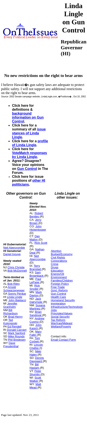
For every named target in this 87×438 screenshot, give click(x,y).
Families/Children (62, 280)
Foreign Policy (60, 283)
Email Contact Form (63, 339)
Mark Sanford (16, 333)
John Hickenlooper (38, 228)
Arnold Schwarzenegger (14, 288)
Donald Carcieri (17, 329)
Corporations (59, 260)
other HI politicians (28, 182)
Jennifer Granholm (10, 305)
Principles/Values (61, 313)
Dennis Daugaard (37, 359)
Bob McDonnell (17, 270)
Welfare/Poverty (61, 326)
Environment (59, 277)
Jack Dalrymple (36, 300)
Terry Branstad (36, 267)
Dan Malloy (35, 238)
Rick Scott (40, 242)
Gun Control (27, 169)
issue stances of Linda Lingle (29, 133)
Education (57, 270)
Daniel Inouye (12, 254)
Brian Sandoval (36, 313)
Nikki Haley (35, 353)
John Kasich (36, 326)
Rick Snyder (35, 287)
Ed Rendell (14, 326)
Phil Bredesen (17, 339)
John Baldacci (17, 300)
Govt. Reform (59, 290)
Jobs (54, 310)
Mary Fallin (36, 333)
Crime (54, 264)
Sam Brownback (37, 274)
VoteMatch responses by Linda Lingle (29, 155)
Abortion (56, 251)
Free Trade (58, 287)
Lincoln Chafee (36, 346)
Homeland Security (63, 300)
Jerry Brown (35, 221)
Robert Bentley (36, 215)
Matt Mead (35, 386)
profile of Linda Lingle (30, 143)
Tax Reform (58, 320)
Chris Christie (16, 267)
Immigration (58, 303)
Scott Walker (35, 379)
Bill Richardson (10, 311)
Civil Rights (58, 257)
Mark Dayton (36, 293)
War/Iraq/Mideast (61, 323)
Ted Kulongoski (10, 321)
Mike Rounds (16, 336)
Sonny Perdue (17, 293)
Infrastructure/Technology (67, 306)
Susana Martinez (37, 307)
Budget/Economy (61, 254)
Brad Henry (15, 316)
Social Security (60, 316)
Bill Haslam (35, 366)
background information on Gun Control (28, 117)
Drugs (54, 267)
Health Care (58, 297)
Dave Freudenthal (10, 344)
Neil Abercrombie (14, 247)
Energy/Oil (57, 274)
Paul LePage (35, 280)
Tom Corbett (35, 340)
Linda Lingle (14, 297)
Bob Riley (13, 283)
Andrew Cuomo (37, 320)
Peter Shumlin (35, 372)
